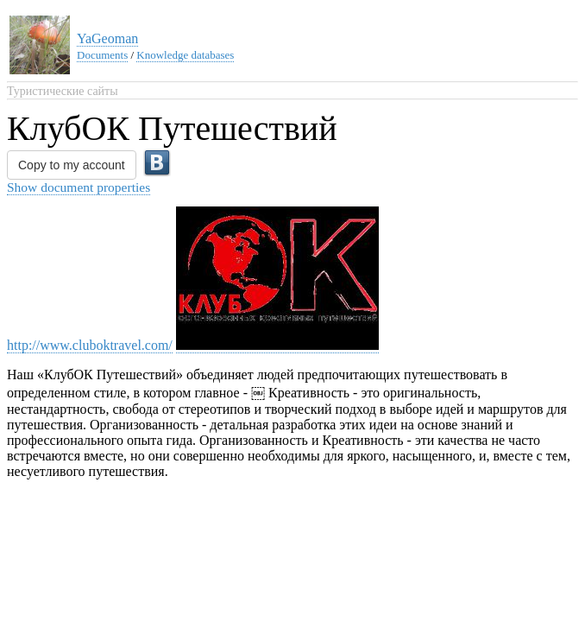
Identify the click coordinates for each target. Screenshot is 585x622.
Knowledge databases (185, 54)
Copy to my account (71, 165)
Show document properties (78, 187)
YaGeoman (107, 38)
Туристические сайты (62, 91)
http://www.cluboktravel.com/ (90, 345)
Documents (102, 54)
